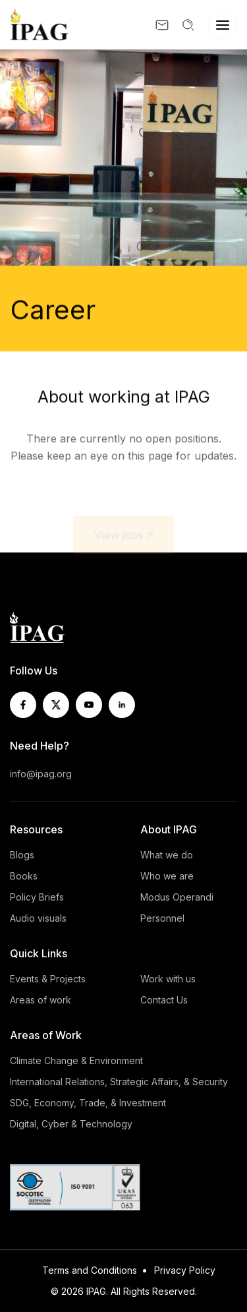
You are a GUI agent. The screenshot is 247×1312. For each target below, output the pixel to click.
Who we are (167, 875)
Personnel (162, 918)
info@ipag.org (41, 773)
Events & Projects (48, 978)
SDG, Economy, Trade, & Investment (88, 1102)
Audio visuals (38, 918)
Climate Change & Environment (76, 1060)
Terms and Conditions (89, 1270)
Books (24, 875)
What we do (166, 854)
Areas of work (40, 999)
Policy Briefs (37, 897)
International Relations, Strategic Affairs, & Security (119, 1081)
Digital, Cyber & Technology (71, 1123)
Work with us (168, 978)
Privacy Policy (184, 1270)
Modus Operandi (176, 897)
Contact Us (164, 999)
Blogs (22, 854)
